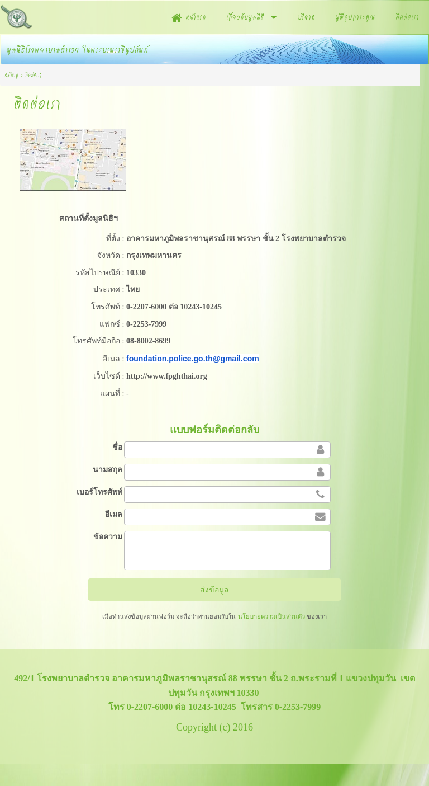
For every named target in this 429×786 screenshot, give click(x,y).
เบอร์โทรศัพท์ (99, 491)
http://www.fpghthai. (161, 376)
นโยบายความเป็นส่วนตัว (271, 616)
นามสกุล (107, 469)
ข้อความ (107, 536)
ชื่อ (117, 447)
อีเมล (113, 514)
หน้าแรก (11, 74)
